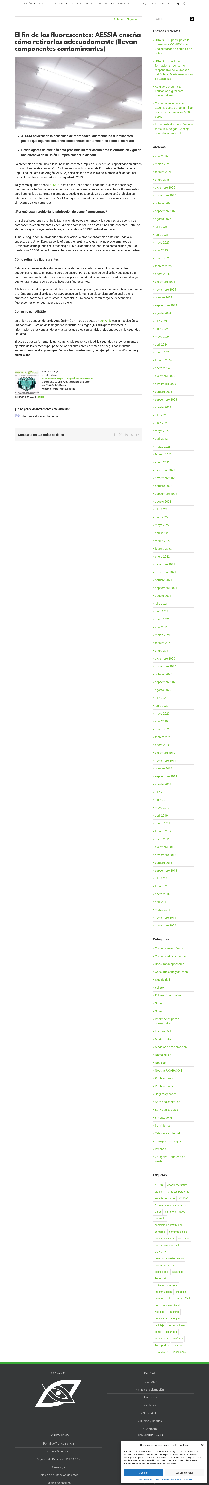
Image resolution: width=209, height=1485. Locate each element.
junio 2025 (161, 234)
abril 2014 (161, 902)
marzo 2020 (162, 729)
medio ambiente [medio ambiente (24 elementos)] (171, 1305)
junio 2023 (161, 423)
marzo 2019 (162, 823)
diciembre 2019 (165, 752)
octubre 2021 (163, 580)
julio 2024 (161, 321)
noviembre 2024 (165, 289)
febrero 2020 (163, 737)
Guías (158, 1003)
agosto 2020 (163, 690)
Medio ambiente (165, 1039)
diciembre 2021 (165, 564)
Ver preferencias (184, 1472)
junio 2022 (161, 517)
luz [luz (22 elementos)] (156, 1305)
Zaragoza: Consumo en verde (170, 1159)
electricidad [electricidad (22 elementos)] (161, 1271)
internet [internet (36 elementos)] (159, 1298)
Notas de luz (163, 1055)
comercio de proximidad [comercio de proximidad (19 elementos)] (169, 1225)
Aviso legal (187, 1479)
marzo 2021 (162, 635)
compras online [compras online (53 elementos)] (178, 1231)
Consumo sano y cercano (171, 972)
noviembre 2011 (165, 917)
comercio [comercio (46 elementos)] (160, 1218)
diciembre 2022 (165, 470)
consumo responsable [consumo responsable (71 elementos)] (167, 1245)
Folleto (159, 987)
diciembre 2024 (165, 281)
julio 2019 (161, 792)
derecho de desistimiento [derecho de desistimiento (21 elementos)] (169, 1258)
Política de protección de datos (167, 1479)
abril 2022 (161, 533)
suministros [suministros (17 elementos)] (161, 1338)
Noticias (40, 397)
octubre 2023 (163, 391)
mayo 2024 (162, 336)
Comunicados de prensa (170, 956)
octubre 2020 (163, 674)
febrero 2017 (163, 886)
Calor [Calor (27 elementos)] (158, 1211)
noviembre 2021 (165, 572)
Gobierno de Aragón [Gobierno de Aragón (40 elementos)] (166, 1285)
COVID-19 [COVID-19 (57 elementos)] (160, 1251)
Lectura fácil (163, 1031)
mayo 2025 (162, 242)
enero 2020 (162, 745)
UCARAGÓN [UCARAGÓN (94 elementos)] (161, 1352)
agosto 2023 (163, 407)
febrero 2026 (163, 172)
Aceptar (143, 1472)
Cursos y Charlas (151, 1421)
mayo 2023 (162, 431)
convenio (106, 320)
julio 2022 (161, 509)
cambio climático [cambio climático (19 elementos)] (175, 1211)
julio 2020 (161, 697)
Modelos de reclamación (171, 1047)
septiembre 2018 (166, 870)
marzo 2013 (162, 909)
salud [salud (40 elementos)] (158, 1331)
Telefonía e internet (167, 1133)
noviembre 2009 (165, 925)
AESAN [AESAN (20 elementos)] (159, 1185)
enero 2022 (162, 556)
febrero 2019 (163, 831)
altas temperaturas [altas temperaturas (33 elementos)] (178, 1191)
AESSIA (54, 185)
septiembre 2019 (166, 776)
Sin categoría (163, 1117)
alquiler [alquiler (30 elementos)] (159, 1191)
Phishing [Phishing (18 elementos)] (174, 1311)
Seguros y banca (166, 1094)
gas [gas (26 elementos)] (173, 1278)
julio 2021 (161, 603)
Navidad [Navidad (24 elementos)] (159, 1311)
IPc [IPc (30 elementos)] (169, 1298)
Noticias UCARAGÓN (168, 1070)
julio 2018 (161, 878)
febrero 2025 (163, 266)
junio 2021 (161, 611)
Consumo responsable (169, 964)
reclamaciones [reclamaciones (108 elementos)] (177, 1325)
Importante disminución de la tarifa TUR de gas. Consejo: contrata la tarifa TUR (174, 129)
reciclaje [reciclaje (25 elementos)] (159, 1325)
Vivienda (160, 1149)
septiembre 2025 (166, 211)
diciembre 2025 (165, 187)
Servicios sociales (166, 1109)
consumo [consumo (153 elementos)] (183, 1238)
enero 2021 (162, 650)
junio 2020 (161, 705)
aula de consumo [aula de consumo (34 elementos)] (165, 1198)
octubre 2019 (163, 768)
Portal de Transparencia (58, 1443)
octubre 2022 (163, 486)
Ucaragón (151, 1381)
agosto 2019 (163, 784)
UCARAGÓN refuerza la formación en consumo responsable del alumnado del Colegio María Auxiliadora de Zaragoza (174, 69)
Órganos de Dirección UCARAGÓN (58, 1459)
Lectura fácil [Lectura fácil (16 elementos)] (183, 1298)
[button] (202, 1445)
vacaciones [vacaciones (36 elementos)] (179, 1352)
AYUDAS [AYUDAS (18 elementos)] (184, 1198)
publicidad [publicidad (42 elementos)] (161, 1318)
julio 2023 (161, 415)
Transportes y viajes (168, 1141)
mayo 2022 (162, 525)
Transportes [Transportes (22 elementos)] (162, 1345)
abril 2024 (161, 344)
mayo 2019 (162, 807)
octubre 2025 (163, 203)
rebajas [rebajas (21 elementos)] (175, 1318)
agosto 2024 (163, 313)
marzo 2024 (162, 352)
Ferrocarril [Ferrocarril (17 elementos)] (160, 1278)
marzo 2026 (162, 164)
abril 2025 (161, 250)
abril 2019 (161, 815)
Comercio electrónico (169, 948)
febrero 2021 (163, 643)
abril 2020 (161, 721)
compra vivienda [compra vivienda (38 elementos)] (164, 1238)
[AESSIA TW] (78, 92)
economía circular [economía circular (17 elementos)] (165, 1265)
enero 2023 (162, 462)
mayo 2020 (162, 713)
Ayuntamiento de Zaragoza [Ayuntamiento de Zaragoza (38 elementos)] (170, 1205)
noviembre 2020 (165, 666)
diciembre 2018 (165, 847)
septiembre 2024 (166, 305)
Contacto (151, 1429)
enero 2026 (162, 179)
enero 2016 (162, 894)
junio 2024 (161, 329)
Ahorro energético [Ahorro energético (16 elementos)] (177, 1185)
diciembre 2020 (165, 658)
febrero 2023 (163, 454)
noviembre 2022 (165, 478)
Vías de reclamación (151, 1389)
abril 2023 (161, 438)
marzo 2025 (162, 258)
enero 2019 (162, 839)
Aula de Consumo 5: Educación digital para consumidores (169, 91)
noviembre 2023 (165, 383)
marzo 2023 (162, 446)
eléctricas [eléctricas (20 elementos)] (177, 1271)
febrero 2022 (163, 548)
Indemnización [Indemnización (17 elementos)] (163, 1291)
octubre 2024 (163, 297)
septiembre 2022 (166, 493)
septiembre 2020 (166, 682)
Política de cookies (144, 1479)
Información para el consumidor (167, 1021)
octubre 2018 (163, 862)
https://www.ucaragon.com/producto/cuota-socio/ (67, 378)
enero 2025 (162, 274)
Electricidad (162, 979)
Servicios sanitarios (167, 1102)
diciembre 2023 (165, 376)
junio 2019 (161, 800)
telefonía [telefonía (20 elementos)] (178, 1338)
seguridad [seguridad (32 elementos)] (171, 1331)
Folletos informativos (168, 995)
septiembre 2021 (166, 588)
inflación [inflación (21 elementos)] (181, 1291)
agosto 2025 (163, 219)
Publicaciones (164, 1078)
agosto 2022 (163, 501)
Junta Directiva (58, 1451)
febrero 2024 (163, 360)
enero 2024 (162, 368)
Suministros (162, 1125)
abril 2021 (161, 627)
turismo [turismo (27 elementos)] (177, 1345)
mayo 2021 (162, 619)
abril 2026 (161, 156)
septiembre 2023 (166, 399)
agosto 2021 (163, 595)
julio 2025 (161, 226)
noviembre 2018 (165, 854)
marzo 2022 (162, 540)
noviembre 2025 (165, 195)
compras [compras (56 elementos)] (160, 1231)
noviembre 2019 (165, 760)
